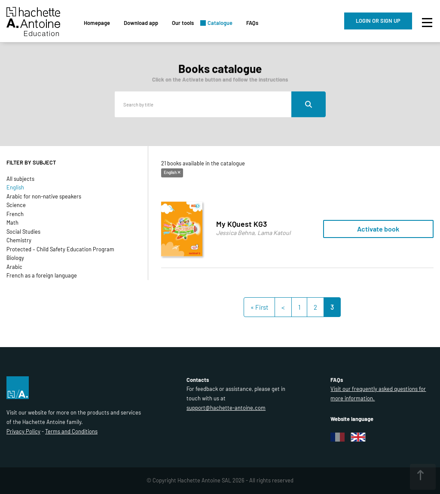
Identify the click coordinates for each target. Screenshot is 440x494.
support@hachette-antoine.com (226, 407)
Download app (141, 22)
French (15, 213)
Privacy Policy (23, 431)
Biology (15, 257)
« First (259, 307)
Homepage (97, 22)
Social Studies (23, 231)
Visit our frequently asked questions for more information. (378, 393)
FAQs (252, 22)
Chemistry (18, 240)
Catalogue (220, 22)
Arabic (14, 266)
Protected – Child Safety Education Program (60, 249)
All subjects (20, 178)
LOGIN (378, 20)
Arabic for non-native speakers (43, 196)
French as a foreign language (41, 275)
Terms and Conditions (71, 431)
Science (16, 204)
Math (12, 222)
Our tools (183, 22)
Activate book (378, 229)
